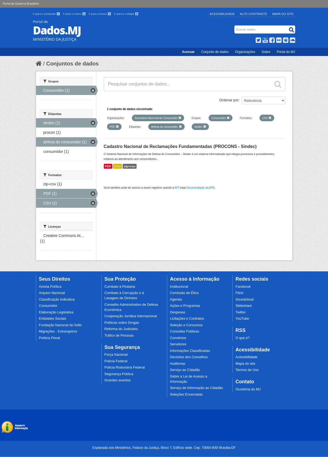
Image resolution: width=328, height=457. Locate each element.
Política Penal (49, 338)
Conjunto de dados (215, 52)
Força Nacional (116, 355)
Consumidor (48, 306)
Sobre (266, 52)
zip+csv (129, 166)
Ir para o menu (75, 14)
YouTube (242, 319)
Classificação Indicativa (57, 299)
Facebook (242, 287)
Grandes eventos (117, 380)
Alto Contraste (253, 14)
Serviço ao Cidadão (185, 370)
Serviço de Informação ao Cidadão (196, 388)
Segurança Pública (118, 374)
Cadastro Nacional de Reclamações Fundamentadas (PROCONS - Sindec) (180, 146)
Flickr (239, 293)
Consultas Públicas (184, 331)
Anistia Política (50, 287)
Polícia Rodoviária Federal (124, 367)
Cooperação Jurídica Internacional (130, 316)
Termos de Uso (247, 370)
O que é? (242, 338)
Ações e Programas (185, 306)
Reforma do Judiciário (121, 329)
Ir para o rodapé (126, 14)
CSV (117, 166)
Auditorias (177, 364)
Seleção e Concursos (186, 325)
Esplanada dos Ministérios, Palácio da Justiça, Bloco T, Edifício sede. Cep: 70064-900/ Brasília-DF (163, 448)
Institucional (179, 287)
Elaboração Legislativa (56, 312)
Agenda (176, 299)
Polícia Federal (115, 361)
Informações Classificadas (190, 351)
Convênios (178, 338)
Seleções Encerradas (186, 394)
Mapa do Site (283, 14)
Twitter (240, 312)
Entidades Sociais (52, 319)
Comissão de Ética (184, 293)
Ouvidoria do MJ (248, 389)
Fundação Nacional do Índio (60, 325)
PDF (108, 166)
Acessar (188, 52)
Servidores (178, 344)
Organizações (245, 52)
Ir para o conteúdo (47, 14)
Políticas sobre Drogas (121, 323)
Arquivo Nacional (52, 293)
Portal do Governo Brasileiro (21, 3)
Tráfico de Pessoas (119, 335)
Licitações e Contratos (187, 319)
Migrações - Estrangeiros (58, 331)
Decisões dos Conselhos (189, 357)
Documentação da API (200, 187)
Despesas (177, 312)
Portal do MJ (286, 52)
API (177, 187)
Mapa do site (245, 364)
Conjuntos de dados (72, 64)
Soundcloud (244, 299)
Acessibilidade (222, 14)
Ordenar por (228, 100)
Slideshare (243, 306)
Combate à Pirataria (119, 287)
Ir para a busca (100, 14)
